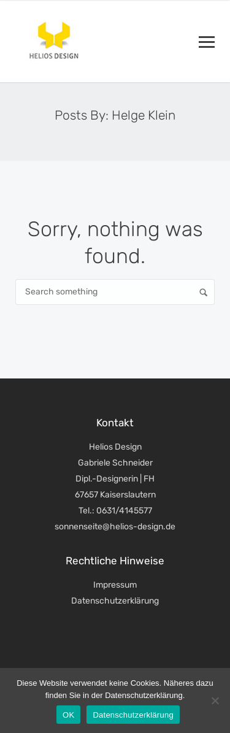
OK (68, 715)
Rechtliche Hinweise (115, 561)
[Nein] (215, 700)
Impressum (115, 585)
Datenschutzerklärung (115, 601)
